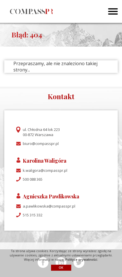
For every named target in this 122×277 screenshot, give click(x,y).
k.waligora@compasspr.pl (45, 170)
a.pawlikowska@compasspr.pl (49, 206)
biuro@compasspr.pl (41, 143)
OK (61, 267)
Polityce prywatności (81, 259)
